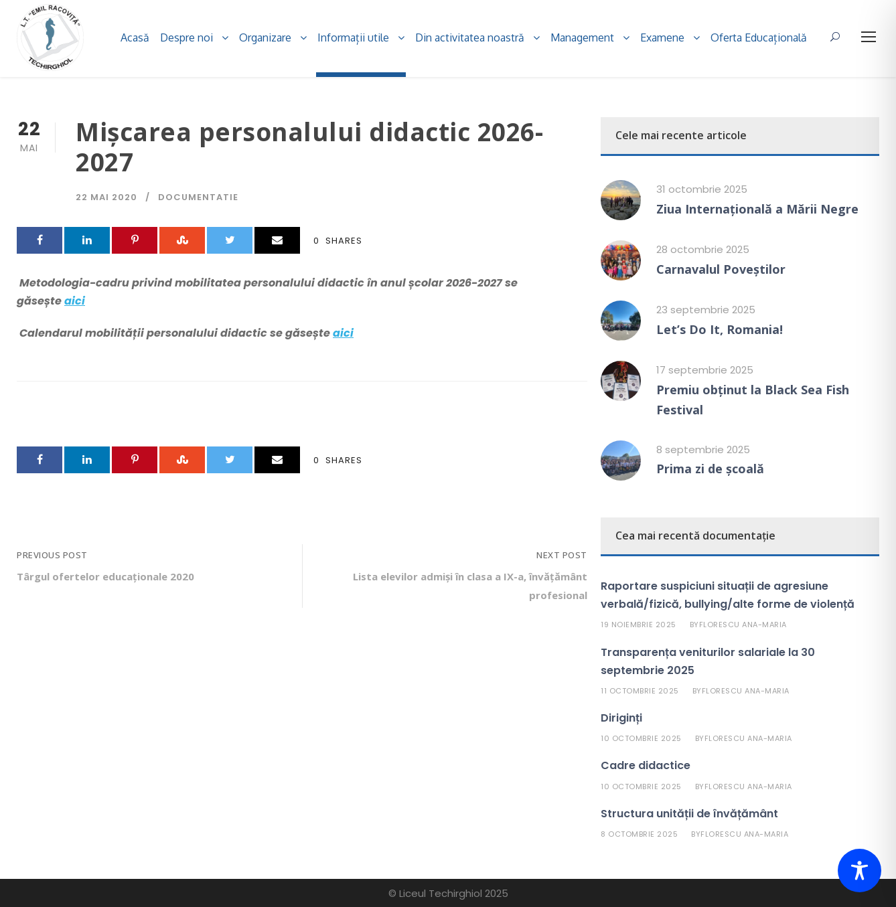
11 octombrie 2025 (640, 690)
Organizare (265, 37)
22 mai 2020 (106, 197)
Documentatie (198, 197)
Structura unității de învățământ (689, 813)
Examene (662, 37)
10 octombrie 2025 (641, 738)
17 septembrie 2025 (704, 370)
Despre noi (186, 37)
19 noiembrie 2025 (638, 624)
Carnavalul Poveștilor (721, 269)
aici (74, 301)
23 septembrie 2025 (705, 310)
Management (582, 37)
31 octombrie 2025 (701, 189)
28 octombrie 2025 (702, 249)
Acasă (135, 37)
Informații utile (353, 37)
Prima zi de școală (710, 469)
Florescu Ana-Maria (743, 624)
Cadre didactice (645, 765)
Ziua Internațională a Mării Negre (757, 209)
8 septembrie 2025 (703, 449)
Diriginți (621, 718)
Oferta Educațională (759, 37)
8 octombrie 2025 (639, 834)
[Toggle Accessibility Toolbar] (859, 870)
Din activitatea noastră (469, 37)
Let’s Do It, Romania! (719, 329)
